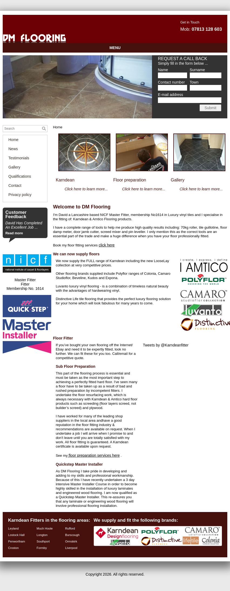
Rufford (70, 528)
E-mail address (170, 94)
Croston (13, 547)
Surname (197, 70)
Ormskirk (71, 541)
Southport (43, 541)
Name (163, 70)
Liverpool (71, 547)
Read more (14, 233)
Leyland (13, 528)
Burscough (72, 535)
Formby (42, 547)
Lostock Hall (16, 535)
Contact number (171, 82)
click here (106, 245)
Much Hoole (45, 528)
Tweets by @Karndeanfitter (165, 345)
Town (194, 82)
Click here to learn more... (143, 189)
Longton (42, 535)
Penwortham (16, 541)
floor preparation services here (93, 455)
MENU (114, 48)
